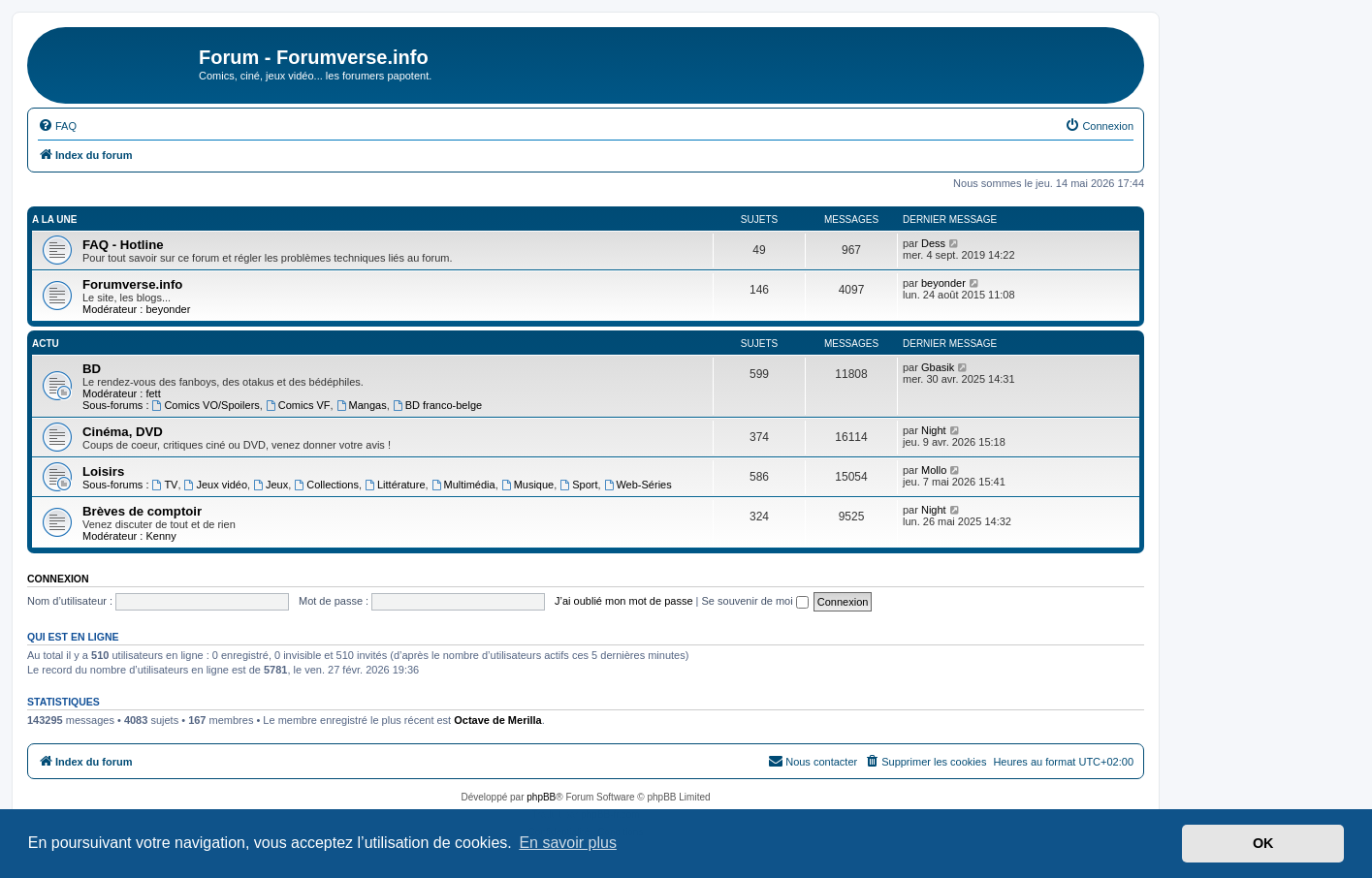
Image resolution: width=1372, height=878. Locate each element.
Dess (933, 243)
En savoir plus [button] (568, 842)
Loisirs (103, 471)
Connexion (58, 578)
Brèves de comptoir (142, 511)
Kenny (160, 536)
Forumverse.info (132, 284)
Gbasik (937, 367)
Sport (578, 484)
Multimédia (463, 484)
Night (933, 430)
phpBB (541, 797)
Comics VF (298, 405)
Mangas (361, 405)
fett (152, 393)
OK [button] (1263, 843)
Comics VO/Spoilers (206, 405)
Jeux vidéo (215, 484)
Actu (45, 343)
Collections (326, 484)
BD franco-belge (437, 405)
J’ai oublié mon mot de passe (623, 601)
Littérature (395, 484)
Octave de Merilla (498, 720)
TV (165, 484)
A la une (54, 219)
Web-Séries (638, 484)
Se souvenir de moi (755, 601)
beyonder (167, 309)
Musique (527, 484)
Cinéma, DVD (122, 431)
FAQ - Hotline (123, 244)
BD (91, 368)
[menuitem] (57, 126)
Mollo (933, 470)
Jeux (270, 484)
